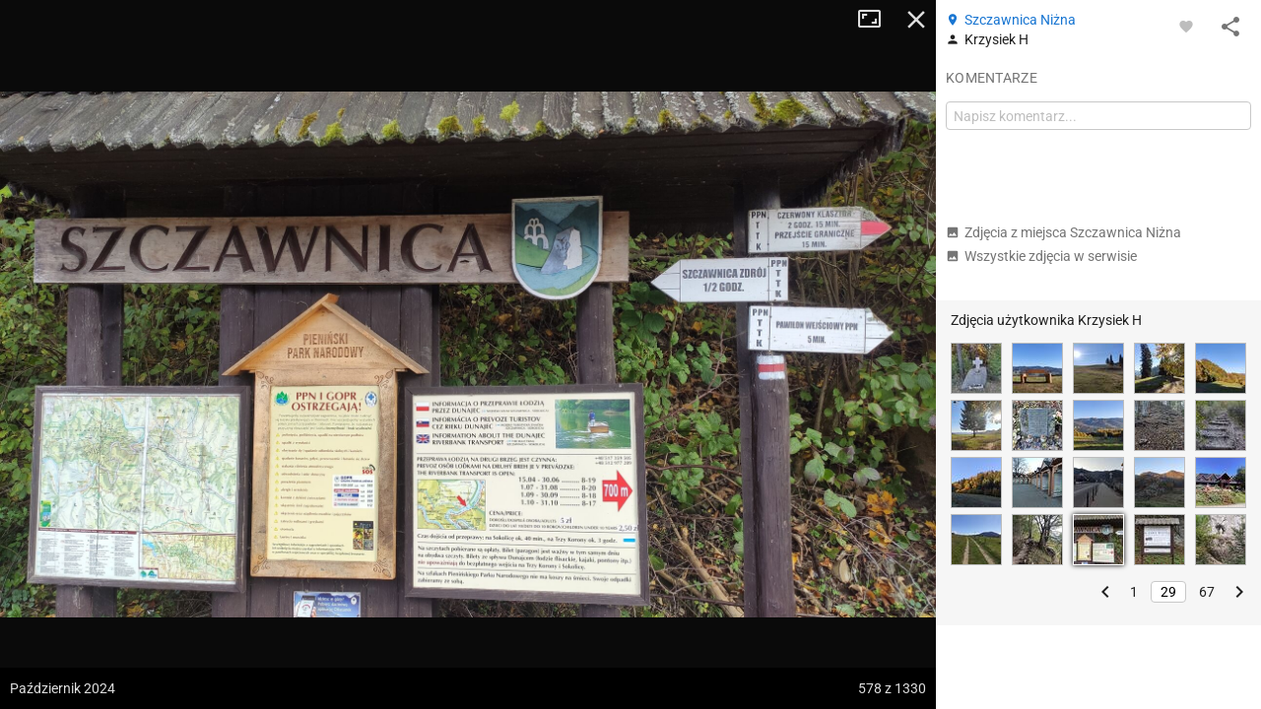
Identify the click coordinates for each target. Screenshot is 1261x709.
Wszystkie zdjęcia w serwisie (1041, 256)
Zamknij (916, 19)
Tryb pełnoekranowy (876, 19)
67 (1207, 592)
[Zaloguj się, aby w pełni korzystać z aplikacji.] (1186, 25)
